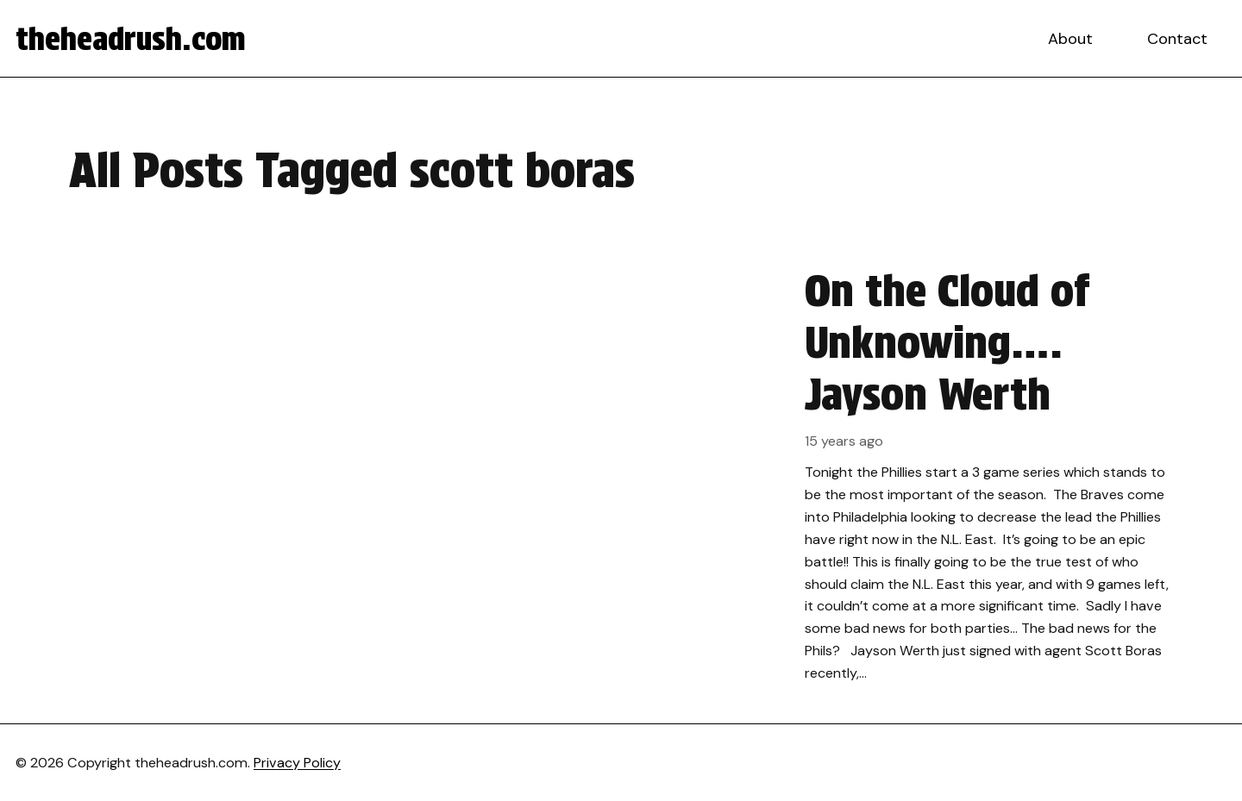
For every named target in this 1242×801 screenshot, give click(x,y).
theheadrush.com (131, 39)
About (1070, 38)
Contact (1177, 38)
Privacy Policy (297, 763)
